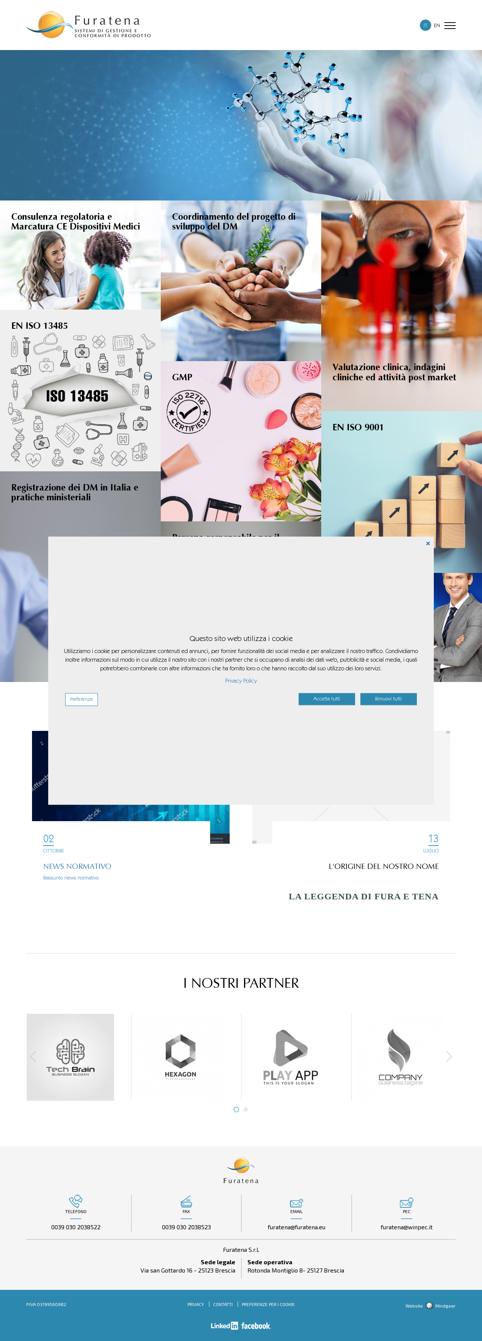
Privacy (196, 1304)
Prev (36, 1056)
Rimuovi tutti (388, 699)
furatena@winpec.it (407, 1226)
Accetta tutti (326, 699)
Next (446, 1056)
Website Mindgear (431, 1305)
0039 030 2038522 (76, 1226)
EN (437, 26)
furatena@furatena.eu (296, 1226)
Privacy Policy (241, 681)
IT (425, 26)
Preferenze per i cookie (268, 1304)
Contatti (223, 1304)
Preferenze (81, 699)
